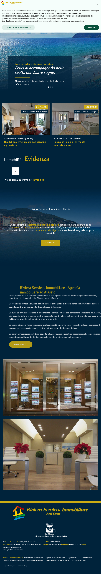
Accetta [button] (91, 569)
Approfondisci (48, 344)
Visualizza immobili (24, 179)
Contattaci (50, 242)
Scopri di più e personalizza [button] (18, 569)
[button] (48, 87)
